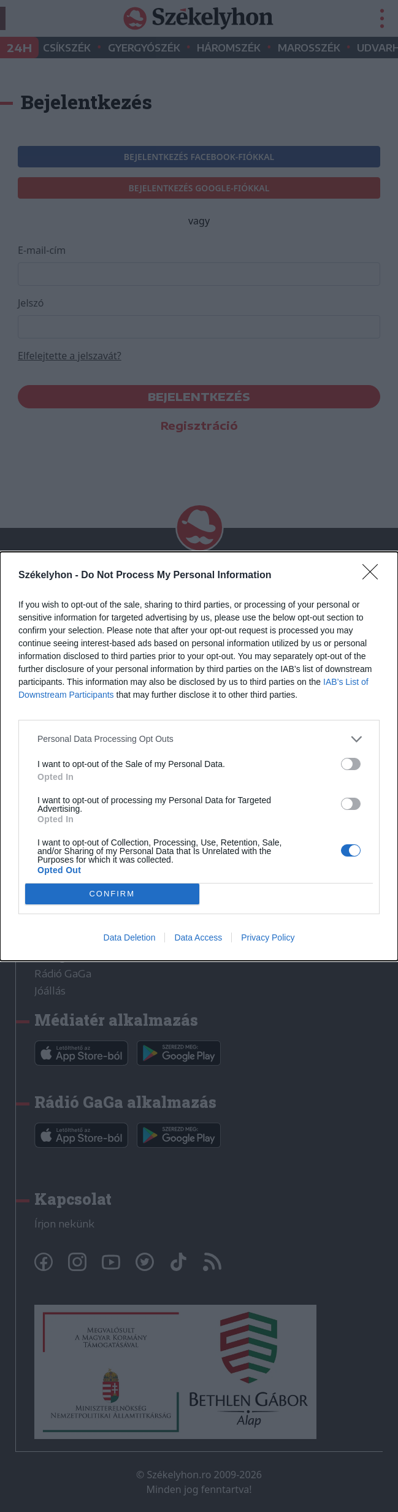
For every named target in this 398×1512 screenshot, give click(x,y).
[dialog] (199, 756)
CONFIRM (112, 893)
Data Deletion (130, 937)
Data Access (198, 937)
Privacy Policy (267, 937)
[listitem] (199, 739)
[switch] (351, 764)
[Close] (374, 575)
